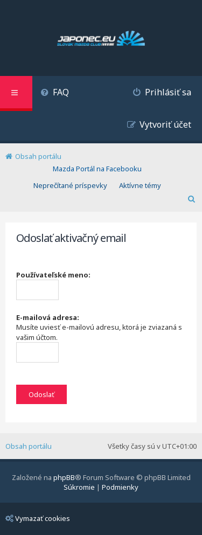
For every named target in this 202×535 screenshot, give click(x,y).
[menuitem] (54, 93)
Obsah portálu (28, 446)
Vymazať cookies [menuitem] (37, 518)
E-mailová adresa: (47, 317)
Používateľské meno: (53, 275)
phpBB (64, 477)
